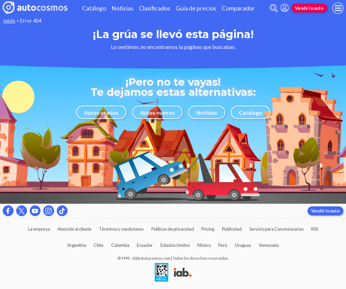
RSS (314, 229)
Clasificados (154, 8)
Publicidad (232, 229)
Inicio (9, 21)
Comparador (238, 8)
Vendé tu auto (309, 8)
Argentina (76, 245)
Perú (222, 245)
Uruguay (243, 245)
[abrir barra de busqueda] (274, 8)
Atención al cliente (74, 229)
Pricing (207, 229)
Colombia (120, 245)
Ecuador (145, 245)
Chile (98, 245)
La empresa (39, 229)
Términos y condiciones (121, 229)
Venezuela (269, 245)
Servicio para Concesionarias (276, 229)
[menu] (338, 8)
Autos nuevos (157, 112)
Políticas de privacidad (172, 229)
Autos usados (101, 112)
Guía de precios (196, 8)
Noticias (122, 8)
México (204, 245)
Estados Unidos (175, 245)
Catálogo (94, 8)
